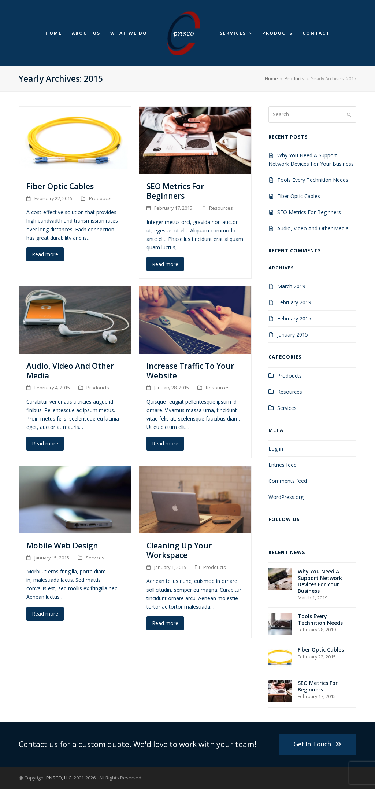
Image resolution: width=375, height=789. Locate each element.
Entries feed (282, 464)
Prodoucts (100, 198)
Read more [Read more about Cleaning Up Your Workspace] (165, 623)
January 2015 (292, 334)
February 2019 (294, 302)
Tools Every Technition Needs (312, 179)
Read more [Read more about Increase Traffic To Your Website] (165, 443)
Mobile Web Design (62, 545)
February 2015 (294, 318)
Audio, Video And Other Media (70, 371)
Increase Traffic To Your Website (190, 371)
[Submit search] (349, 114)
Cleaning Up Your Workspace (179, 550)
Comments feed (287, 480)
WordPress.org (286, 496)
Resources (221, 208)
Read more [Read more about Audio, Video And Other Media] (45, 443)
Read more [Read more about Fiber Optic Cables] (45, 254)
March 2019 (291, 286)
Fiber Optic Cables (60, 186)
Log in (275, 448)
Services (95, 557)
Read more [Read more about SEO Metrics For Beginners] (165, 264)
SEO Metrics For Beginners (175, 191)
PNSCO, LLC (59, 777)
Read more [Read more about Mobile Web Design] (45, 613)
